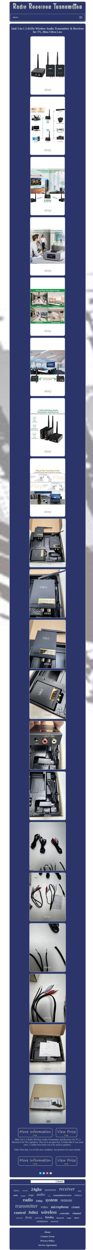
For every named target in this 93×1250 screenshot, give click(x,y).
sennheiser (42, 1221)
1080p (39, 1200)
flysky (29, 1217)
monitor (55, 1221)
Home (47, 1232)
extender (25, 1191)
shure (76, 1218)
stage (31, 1195)
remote (66, 1200)
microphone (60, 1207)
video (44, 1207)
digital (16, 1190)
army (79, 1191)
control (20, 1212)
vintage (23, 1196)
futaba (49, 1217)
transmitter (26, 1206)
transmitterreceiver (62, 1195)
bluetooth (60, 1218)
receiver (67, 1189)
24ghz (36, 1189)
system (51, 1199)
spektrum (38, 1218)
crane (76, 1207)
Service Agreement (47, 1245)
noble (15, 1195)
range (69, 1218)
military (78, 1195)
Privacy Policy (47, 1241)
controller (65, 1213)
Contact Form (47, 1236)
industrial (19, 1218)
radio (28, 1199)
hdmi (33, 1212)
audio (41, 1194)
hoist (49, 1196)
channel (77, 1213)
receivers (50, 1190)
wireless (49, 1212)
